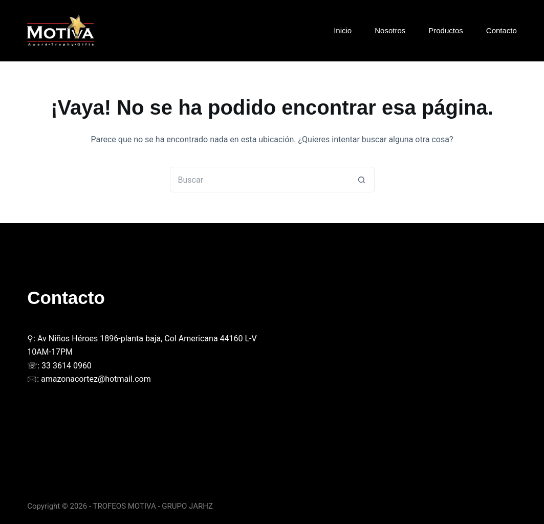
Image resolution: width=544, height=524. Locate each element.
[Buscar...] (259, 179)
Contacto (501, 30)
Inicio (343, 30)
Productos (445, 30)
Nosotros (390, 30)
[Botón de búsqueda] (362, 179)
